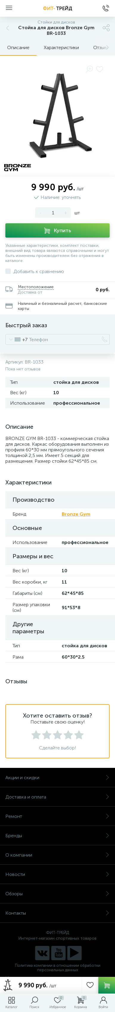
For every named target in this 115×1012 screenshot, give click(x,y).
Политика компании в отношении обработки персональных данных (57, 967)
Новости (57, 874)
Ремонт (57, 816)
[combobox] (16, 339)
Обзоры (57, 893)
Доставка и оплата (57, 797)
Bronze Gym (76, 514)
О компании (57, 855)
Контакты (57, 913)
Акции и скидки (57, 777)
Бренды (57, 835)
